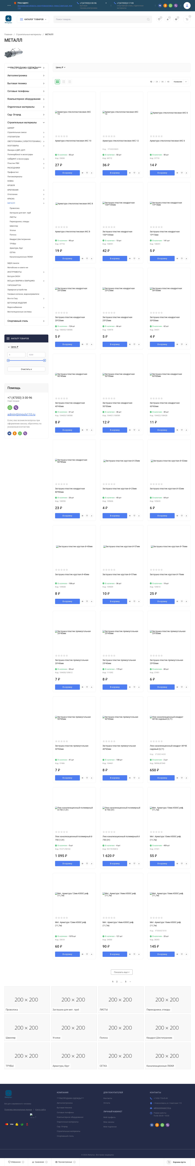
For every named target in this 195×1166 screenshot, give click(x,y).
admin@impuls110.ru (21, 414)
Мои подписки (110, 1127)
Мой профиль (109, 1117)
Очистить (26, 369)
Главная (8, 34)
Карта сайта (40, 1110)
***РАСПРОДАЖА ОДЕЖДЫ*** (70, 1098)
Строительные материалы (28, 34)
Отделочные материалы (68, 1122)
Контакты (107, 1098)
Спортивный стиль (65, 1136)
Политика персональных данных (18, 1110)
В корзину (67, 173)
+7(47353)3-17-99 (125, 3)
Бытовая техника (64, 1108)
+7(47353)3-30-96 (88, 3)
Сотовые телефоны (65, 1112)
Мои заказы (108, 1122)
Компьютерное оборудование (70, 1117)
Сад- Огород (62, 1126)
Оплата (106, 1103)
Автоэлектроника (65, 1103)
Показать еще (122, 972)
